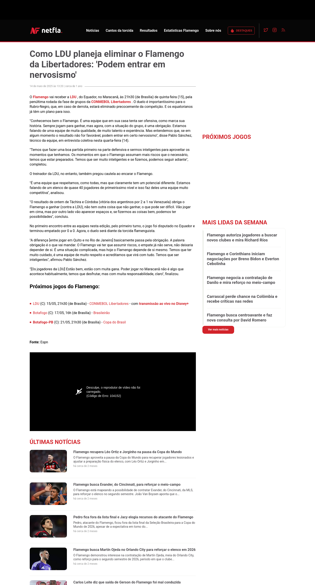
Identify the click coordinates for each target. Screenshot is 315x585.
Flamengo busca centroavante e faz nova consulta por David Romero (239, 317)
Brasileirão (101, 313)
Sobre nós (213, 30)
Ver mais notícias (218, 329)
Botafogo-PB (43, 322)
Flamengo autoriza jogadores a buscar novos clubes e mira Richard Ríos (242, 237)
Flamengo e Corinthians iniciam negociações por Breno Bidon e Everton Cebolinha (243, 258)
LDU (73, 97)
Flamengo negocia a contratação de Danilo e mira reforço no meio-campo (241, 280)
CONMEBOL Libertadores (111, 102)
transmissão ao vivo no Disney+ (164, 304)
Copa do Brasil (114, 322)
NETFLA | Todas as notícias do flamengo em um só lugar (46, 30)
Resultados (149, 30)
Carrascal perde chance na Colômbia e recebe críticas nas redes (242, 299)
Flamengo (40, 97)
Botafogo (40, 313)
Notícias (92, 30)
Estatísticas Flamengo (181, 30)
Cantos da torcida (119, 30)
